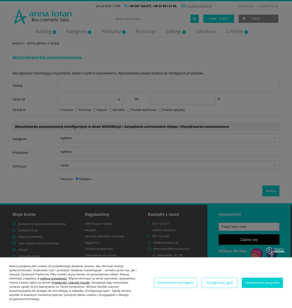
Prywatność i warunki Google (71, 282)
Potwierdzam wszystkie (262, 282)
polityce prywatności (53, 278)
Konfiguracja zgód (219, 282)
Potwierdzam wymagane (175, 282)
